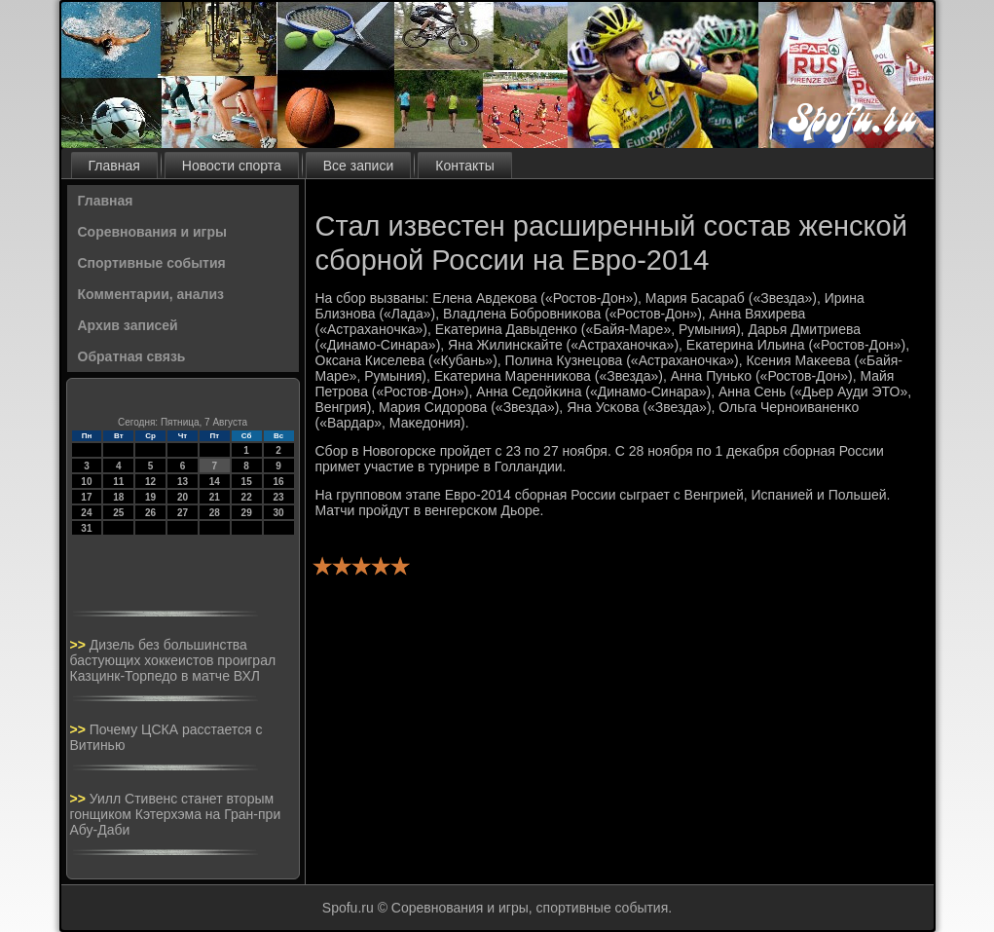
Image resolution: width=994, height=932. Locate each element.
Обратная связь (132, 356)
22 (246, 497)
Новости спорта (231, 165)
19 (150, 497)
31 (86, 528)
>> (80, 644)
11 (118, 481)
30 (278, 512)
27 (182, 512)
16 (278, 481)
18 (118, 497)
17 (86, 497)
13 (182, 481)
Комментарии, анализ (151, 294)
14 (214, 481)
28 (214, 512)
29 (246, 512)
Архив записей (128, 325)
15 (246, 481)
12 (150, 481)
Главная (114, 165)
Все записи (358, 165)
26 (150, 512)
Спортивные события (152, 263)
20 (182, 497)
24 (86, 512)
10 (86, 481)
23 (278, 497)
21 (214, 497)
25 (118, 512)
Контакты (464, 165)
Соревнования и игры (152, 232)
